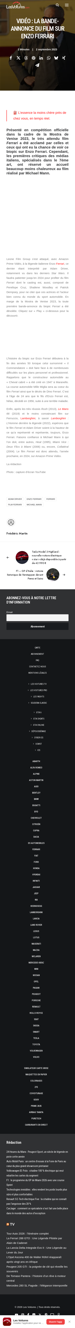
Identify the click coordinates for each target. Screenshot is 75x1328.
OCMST (38, 744)
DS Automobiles (36, 843)
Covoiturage (36, 1093)
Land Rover (36, 925)
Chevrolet (36, 818)
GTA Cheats (38, 718)
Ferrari (60, 263)
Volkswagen (36, 1051)
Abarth (36, 761)
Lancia (36, 918)
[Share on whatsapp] (48, 57)
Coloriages (36, 1081)
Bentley (36, 793)
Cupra (36, 830)
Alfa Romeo (36, 767)
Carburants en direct (36, 1125)
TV (12, 1224)
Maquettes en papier (36, 1074)
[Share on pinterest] (33, 57)
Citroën (36, 824)
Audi (36, 786)
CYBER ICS (38, 737)
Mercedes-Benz (36, 962)
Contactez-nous (37, 666)
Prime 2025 (36, 1106)
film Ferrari (15, 505)
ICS (38, 750)
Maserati (36, 944)
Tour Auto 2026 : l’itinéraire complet (27, 1233)
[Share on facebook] (11, 57)
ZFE (36, 1087)
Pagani (36, 988)
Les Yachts (38, 696)
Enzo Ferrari (34, 499)
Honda (36, 868)
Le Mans (63, 408)
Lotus (36, 937)
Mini (36, 969)
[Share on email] (37, 65)
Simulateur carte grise (36, 1068)
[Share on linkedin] (41, 57)
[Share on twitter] (18, 57)
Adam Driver (15, 499)
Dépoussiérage (38, 731)
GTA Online (38, 725)
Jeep (36, 893)
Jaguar (36, 887)
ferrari (50, 499)
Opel (36, 981)
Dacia (36, 837)
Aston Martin (36, 780)
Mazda (36, 950)
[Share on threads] (26, 57)
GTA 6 (38, 712)
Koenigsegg (36, 906)
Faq (37, 660)
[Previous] (37, 557)
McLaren (36, 956)
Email (9, 612)
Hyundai (36, 874)
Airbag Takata (36, 1112)
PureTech (36, 1118)
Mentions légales (37, 673)
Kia (36, 900)
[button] (66, 5)
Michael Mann (34, 505)
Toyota (36, 1044)
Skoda (36, 1025)
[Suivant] (37, 574)
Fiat (36, 855)
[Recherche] (56, 5)
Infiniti (36, 881)
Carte (37, 647)
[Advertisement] (37, 212)
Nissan (36, 975)
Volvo (36, 1057)
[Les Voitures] (17, 5)
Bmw (36, 799)
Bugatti (36, 805)
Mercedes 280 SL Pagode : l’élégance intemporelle (36, 1285)
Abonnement (37, 654)
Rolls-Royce (36, 1013)
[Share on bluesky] (56, 57)
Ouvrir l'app (55, 1321)
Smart (36, 1032)
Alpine (36, 774)
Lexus (36, 931)
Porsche (36, 1000)
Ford (36, 862)
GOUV (36, 1099)
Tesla (36, 1038)
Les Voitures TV (39, 684)
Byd (36, 811)
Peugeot (36, 994)
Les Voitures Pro (38, 690)
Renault (36, 1006)
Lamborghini (28, 418)
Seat (36, 1019)
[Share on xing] (63, 57)
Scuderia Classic (39, 703)
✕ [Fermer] (69, 1322)
